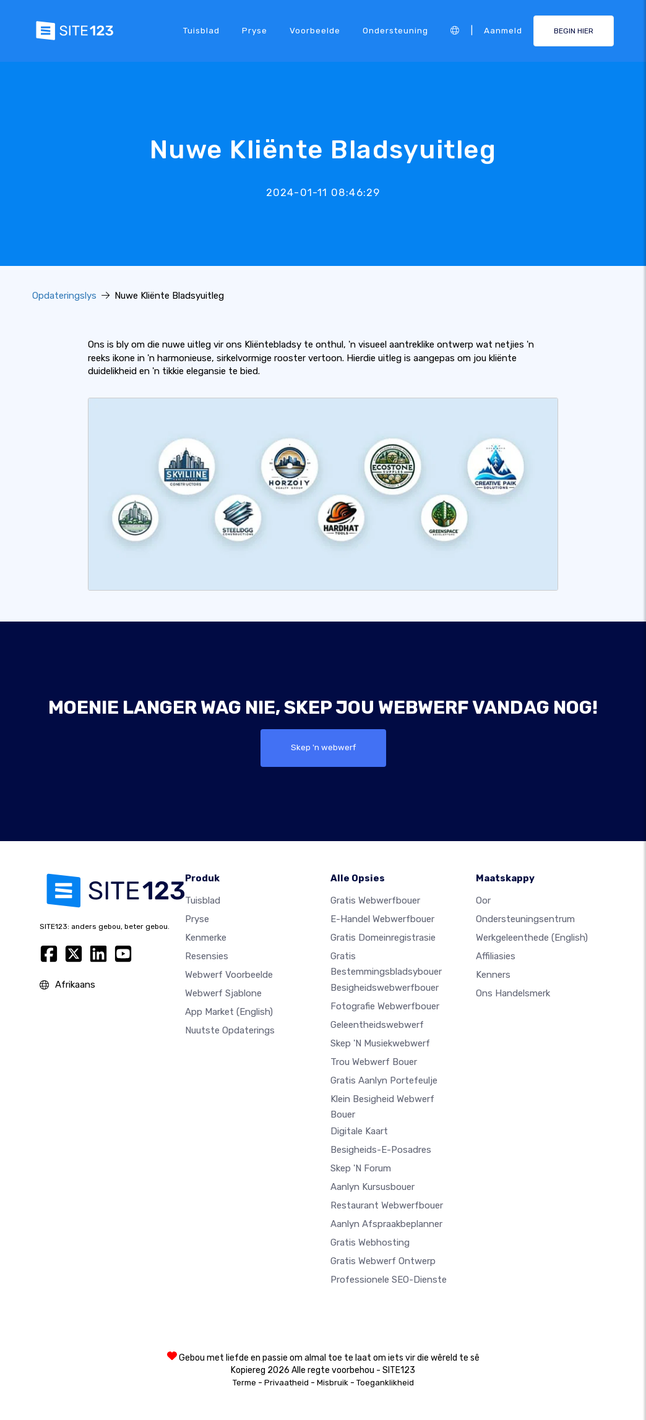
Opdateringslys (64, 295)
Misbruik (332, 1382)
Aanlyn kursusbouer (372, 1186)
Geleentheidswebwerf (377, 1025)
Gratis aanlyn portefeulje (383, 1081)
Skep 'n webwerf (323, 748)
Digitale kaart (359, 1131)
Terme (244, 1382)
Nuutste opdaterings (230, 1030)
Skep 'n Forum (360, 1168)
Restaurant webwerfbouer (386, 1205)
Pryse (254, 30)
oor (483, 900)
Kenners (493, 974)
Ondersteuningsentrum (525, 919)
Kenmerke (205, 937)
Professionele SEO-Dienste (388, 1279)
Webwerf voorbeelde (229, 974)
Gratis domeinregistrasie (383, 937)
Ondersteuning (395, 30)
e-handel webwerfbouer (382, 919)
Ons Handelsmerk (513, 993)
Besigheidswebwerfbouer (384, 988)
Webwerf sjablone (223, 993)
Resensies (206, 956)
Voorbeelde (315, 30)
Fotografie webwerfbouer (384, 1006)
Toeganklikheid (385, 1382)
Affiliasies (495, 956)
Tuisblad (201, 30)
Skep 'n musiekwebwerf (380, 1044)
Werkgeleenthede (532, 937)
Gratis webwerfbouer (375, 900)
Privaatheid (286, 1382)
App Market (229, 1011)
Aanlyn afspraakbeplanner (386, 1224)
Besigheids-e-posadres (380, 1149)
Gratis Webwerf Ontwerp (383, 1261)
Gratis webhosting (370, 1242)
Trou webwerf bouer (373, 1062)
